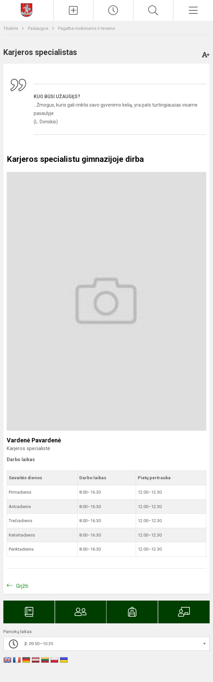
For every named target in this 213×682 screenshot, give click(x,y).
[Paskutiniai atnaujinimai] (113, 10)
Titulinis (11, 28)
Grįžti (22, 586)
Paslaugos (38, 28)
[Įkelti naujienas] (73, 10)
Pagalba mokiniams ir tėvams (86, 28)
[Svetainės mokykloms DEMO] (26, 9)
